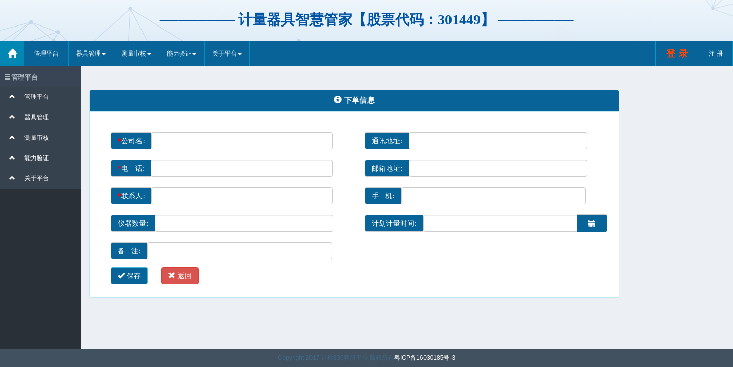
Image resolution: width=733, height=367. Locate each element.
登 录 (677, 53)
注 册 (716, 53)
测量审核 (136, 53)
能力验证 (181, 53)
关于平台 (227, 53)
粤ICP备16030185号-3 (424, 357)
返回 (179, 276)
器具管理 (91, 53)
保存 (129, 276)
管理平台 (46, 53)
